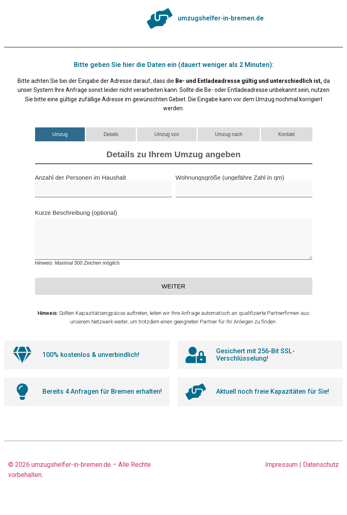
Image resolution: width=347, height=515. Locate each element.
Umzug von (166, 134)
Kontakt (286, 134)
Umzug (60, 134)
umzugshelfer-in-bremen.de (71, 464)
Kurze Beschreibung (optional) (173, 237)
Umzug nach (228, 134)
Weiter (173, 286)
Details (111, 134)
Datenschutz (321, 464)
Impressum (281, 464)
